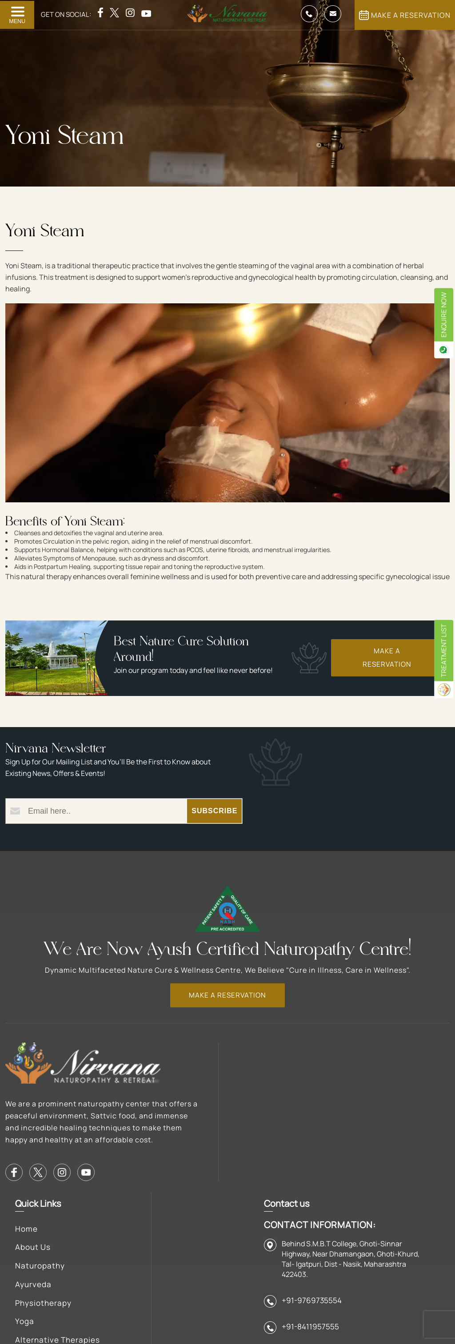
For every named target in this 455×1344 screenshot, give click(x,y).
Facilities (276, 1054)
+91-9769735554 (405, 1167)
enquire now (442, 318)
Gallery (272, 1073)
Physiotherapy (193, 1132)
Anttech (130, 1313)
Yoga (173, 1151)
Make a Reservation (384, 660)
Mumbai (274, 1199)
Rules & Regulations (282, 1122)
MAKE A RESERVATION (405, 15)
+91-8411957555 (404, 1195)
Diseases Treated (199, 1210)
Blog (267, 1093)
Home (175, 1054)
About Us (182, 1073)
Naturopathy (189, 1093)
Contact (274, 1151)
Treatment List (442, 672)
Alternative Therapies (185, 1181)
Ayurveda (182, 1112)
